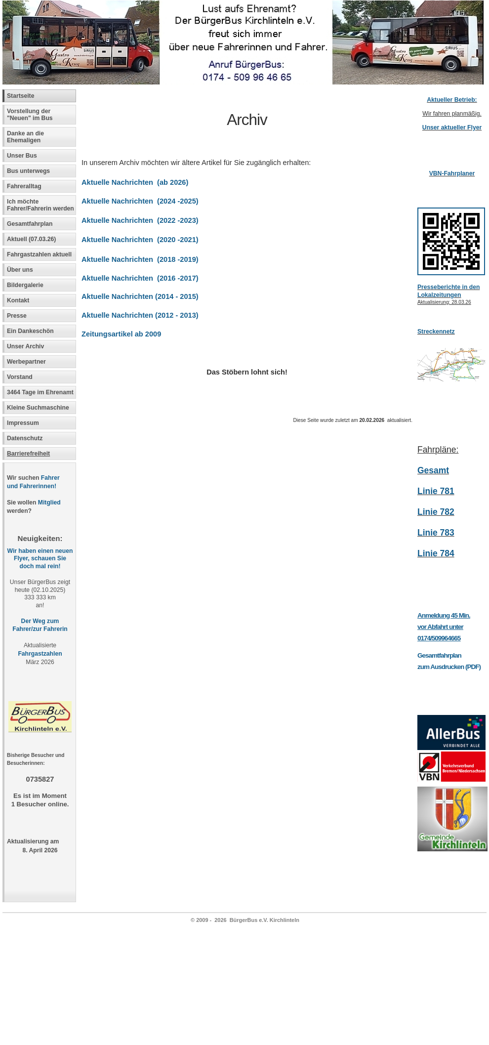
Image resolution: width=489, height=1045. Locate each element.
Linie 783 (435, 533)
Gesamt (433, 470)
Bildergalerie (25, 285)
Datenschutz (24, 438)
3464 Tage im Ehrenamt (40, 392)
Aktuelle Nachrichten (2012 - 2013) (140, 315)
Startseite (20, 95)
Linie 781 (435, 491)
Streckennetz (436, 331)
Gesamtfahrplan (30, 223)
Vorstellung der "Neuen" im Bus (30, 115)
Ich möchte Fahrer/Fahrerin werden (40, 205)
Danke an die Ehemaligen (25, 137)
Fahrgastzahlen (40, 653)
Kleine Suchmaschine (38, 407)
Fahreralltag (24, 186)
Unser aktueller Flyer (452, 127)
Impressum (23, 422)
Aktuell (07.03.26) (31, 239)
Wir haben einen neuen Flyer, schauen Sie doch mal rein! (40, 558)
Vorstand (20, 377)
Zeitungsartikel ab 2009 (121, 334)
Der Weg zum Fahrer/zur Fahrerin (39, 625)
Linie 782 (435, 512)
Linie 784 (435, 553)
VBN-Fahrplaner (452, 173)
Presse (17, 315)
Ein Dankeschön (30, 331)
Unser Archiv (25, 346)
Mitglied (49, 502)
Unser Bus (22, 155)
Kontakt (18, 300)
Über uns (20, 269)
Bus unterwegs (29, 170)
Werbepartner (26, 361)
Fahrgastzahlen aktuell (39, 254)
